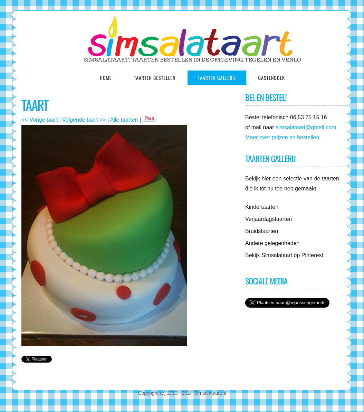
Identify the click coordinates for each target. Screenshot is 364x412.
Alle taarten (124, 120)
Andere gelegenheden (272, 243)
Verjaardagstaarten (268, 219)
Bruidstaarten (261, 231)
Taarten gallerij (217, 77)
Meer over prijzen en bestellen (282, 137)
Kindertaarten (261, 207)
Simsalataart (277, 255)
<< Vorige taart (39, 120)
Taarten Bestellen (154, 77)
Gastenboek (271, 77)
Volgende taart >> (84, 120)
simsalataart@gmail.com (306, 127)
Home (106, 77)
